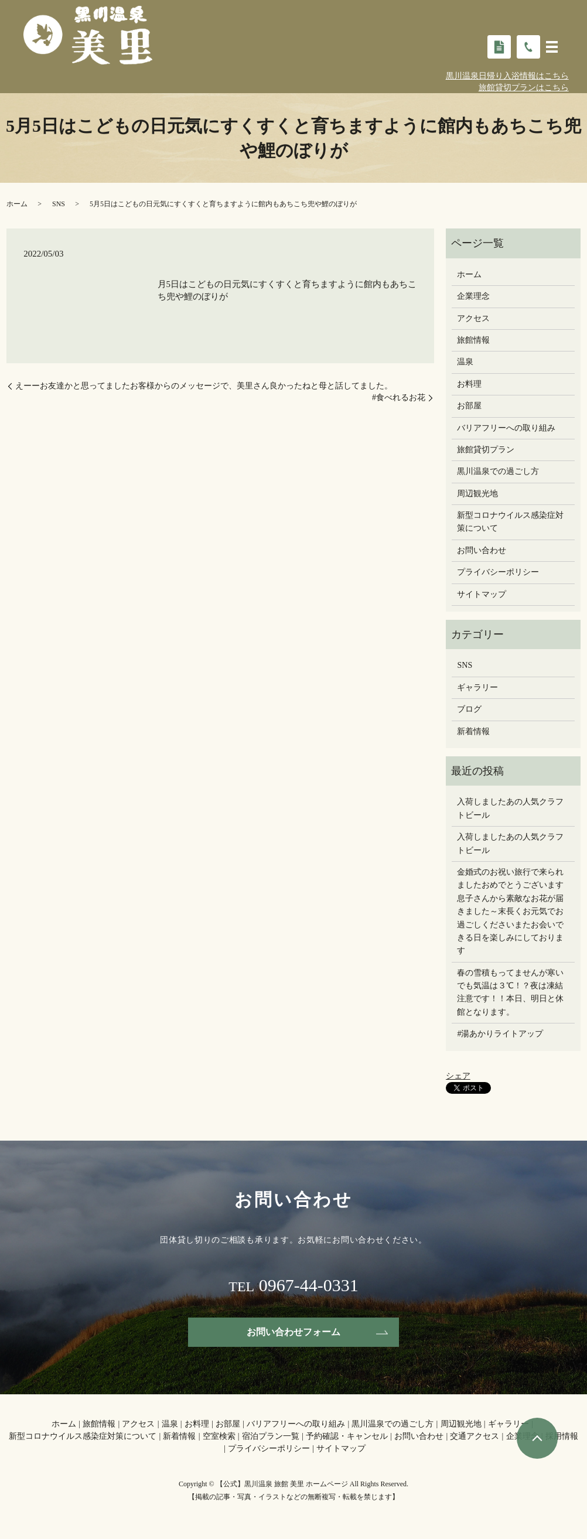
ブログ (469, 709)
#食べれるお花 (398, 397)
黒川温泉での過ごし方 (498, 471)
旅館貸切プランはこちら (524, 87)
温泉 (465, 361)
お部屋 (469, 405)
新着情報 (473, 731)
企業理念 (473, 296)
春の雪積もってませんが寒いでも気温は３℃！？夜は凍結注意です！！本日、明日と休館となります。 (510, 992)
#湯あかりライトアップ (500, 1033)
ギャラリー (477, 687)
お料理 (469, 384)
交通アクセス (474, 1436)
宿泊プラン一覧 (270, 1436)
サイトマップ (481, 594)
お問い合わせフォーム (293, 1332)
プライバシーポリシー (498, 572)
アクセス (473, 318)
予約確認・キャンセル (347, 1436)
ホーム (17, 204)
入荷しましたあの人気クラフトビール (510, 808)
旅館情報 (473, 340)
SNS (58, 204)
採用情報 (561, 1436)
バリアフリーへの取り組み (506, 428)
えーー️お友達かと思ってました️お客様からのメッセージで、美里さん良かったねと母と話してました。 (204, 385)
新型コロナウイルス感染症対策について (510, 522)
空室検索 (219, 1436)
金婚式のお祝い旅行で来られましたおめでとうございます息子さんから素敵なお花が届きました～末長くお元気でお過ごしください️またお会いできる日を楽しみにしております (510, 911)
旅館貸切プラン (485, 449)
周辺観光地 (477, 493)
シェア (458, 1076)
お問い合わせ (481, 550)
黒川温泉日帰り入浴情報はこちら (507, 75)
